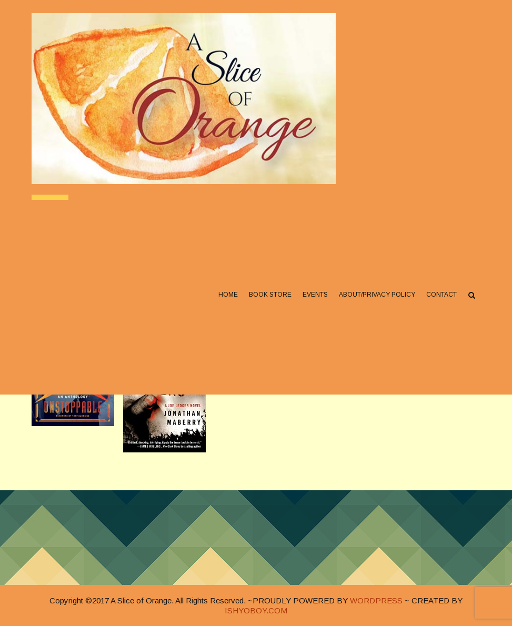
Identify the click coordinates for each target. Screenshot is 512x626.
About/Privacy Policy (377, 295)
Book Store (270, 295)
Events (315, 295)
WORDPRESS (376, 600)
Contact (441, 295)
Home (228, 295)
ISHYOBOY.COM (256, 610)
